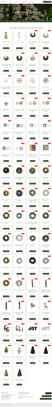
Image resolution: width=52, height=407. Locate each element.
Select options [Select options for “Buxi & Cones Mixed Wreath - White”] (19, 251)
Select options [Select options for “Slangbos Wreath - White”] (45, 206)
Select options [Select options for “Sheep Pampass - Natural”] (32, 318)
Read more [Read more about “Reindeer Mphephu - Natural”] (46, 318)
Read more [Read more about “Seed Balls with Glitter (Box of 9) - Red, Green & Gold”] (33, 160)
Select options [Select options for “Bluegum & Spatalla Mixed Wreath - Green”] (6, 183)
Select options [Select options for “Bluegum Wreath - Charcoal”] (19, 206)
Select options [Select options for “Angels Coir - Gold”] (6, 48)
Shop (17, 2)
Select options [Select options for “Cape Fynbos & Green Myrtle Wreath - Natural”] (45, 251)
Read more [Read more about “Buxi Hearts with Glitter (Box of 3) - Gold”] (46, 115)
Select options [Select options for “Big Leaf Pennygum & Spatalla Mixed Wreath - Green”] (32, 228)
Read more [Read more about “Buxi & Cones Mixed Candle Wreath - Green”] (33, 48)
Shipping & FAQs (24, 1)
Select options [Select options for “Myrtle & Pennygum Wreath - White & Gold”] (45, 273)
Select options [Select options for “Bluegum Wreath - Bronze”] (45, 183)
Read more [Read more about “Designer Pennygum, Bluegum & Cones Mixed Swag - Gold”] (33, 296)
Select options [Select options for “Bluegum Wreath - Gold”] (6, 206)
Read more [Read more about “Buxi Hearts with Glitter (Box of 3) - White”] (6, 138)
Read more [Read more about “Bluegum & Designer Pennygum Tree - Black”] (33, 363)
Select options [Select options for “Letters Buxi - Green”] (32, 340)
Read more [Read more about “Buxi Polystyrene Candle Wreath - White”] (33, 70)
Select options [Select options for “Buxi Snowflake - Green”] (45, 93)
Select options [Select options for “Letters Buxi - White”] (45, 340)
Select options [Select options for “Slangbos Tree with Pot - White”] (19, 363)
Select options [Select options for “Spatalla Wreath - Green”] (45, 228)
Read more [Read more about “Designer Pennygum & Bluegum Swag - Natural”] (19, 318)
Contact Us (32, 1)
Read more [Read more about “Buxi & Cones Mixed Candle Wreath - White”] (46, 48)
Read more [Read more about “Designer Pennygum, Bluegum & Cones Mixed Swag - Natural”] (6, 318)
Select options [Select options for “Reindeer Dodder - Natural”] (19, 340)
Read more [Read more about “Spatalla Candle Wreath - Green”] (19, 70)
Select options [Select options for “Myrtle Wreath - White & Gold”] (19, 296)
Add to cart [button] (6, 70)
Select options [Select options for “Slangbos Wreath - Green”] (6, 228)
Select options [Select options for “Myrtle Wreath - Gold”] (6, 296)
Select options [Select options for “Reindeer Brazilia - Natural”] (6, 340)
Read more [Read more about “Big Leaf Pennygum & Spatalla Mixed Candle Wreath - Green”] (6, 93)
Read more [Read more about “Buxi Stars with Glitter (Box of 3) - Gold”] (19, 115)
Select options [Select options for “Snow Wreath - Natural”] (32, 251)
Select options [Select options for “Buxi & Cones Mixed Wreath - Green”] (6, 251)
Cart (38, 1)
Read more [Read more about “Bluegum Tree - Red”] (46, 363)
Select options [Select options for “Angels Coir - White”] (19, 48)
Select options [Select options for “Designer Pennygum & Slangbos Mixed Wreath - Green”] (32, 206)
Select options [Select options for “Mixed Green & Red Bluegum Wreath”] (32, 183)
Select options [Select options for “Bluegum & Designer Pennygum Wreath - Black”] (19, 183)
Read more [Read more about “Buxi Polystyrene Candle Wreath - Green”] (46, 70)
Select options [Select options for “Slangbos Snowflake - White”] (32, 93)
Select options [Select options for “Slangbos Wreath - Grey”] (19, 228)
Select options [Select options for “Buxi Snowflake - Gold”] (19, 93)
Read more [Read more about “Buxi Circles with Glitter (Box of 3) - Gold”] (33, 115)
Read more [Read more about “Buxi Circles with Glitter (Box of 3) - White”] (46, 138)
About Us (10, 1)
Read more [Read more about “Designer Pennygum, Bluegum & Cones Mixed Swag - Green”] (46, 296)
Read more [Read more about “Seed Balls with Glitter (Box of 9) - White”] (46, 160)
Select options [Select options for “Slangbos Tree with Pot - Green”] (6, 363)
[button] (46, 399)
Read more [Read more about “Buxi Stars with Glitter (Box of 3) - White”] (19, 160)
